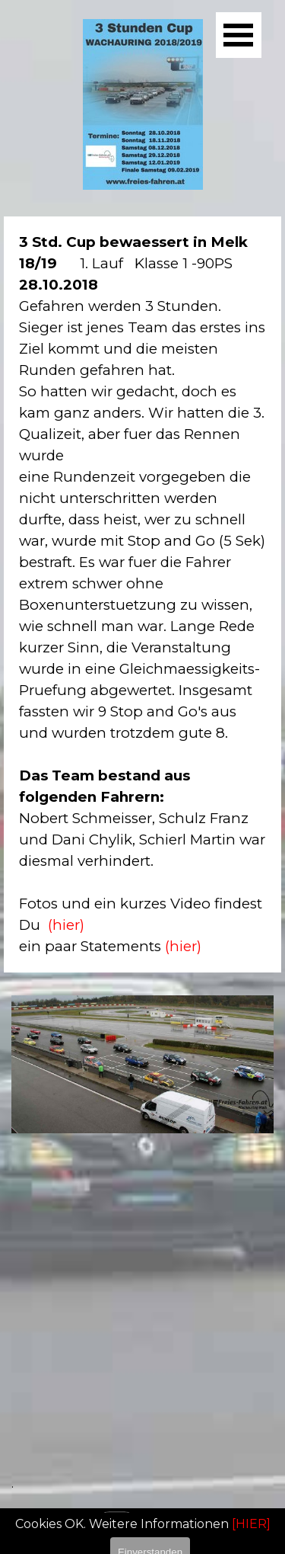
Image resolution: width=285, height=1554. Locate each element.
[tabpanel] (142, 594)
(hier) (66, 925)
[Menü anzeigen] (238, 35)
